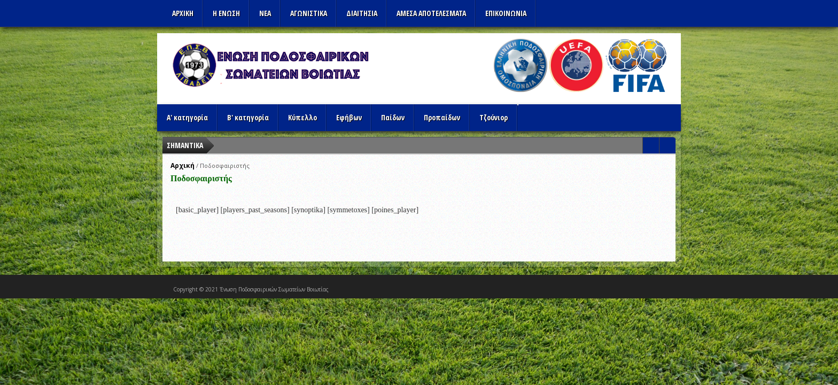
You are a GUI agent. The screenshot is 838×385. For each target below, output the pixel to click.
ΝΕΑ (265, 13)
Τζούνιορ (493, 117)
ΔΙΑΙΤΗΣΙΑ (361, 13)
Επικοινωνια (505, 13)
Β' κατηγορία (248, 117)
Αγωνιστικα (308, 13)
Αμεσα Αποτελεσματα (431, 13)
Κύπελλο (302, 117)
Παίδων (393, 117)
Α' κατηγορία (187, 117)
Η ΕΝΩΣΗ (226, 13)
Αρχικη (182, 13)
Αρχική (182, 165)
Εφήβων (349, 117)
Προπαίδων (442, 117)
